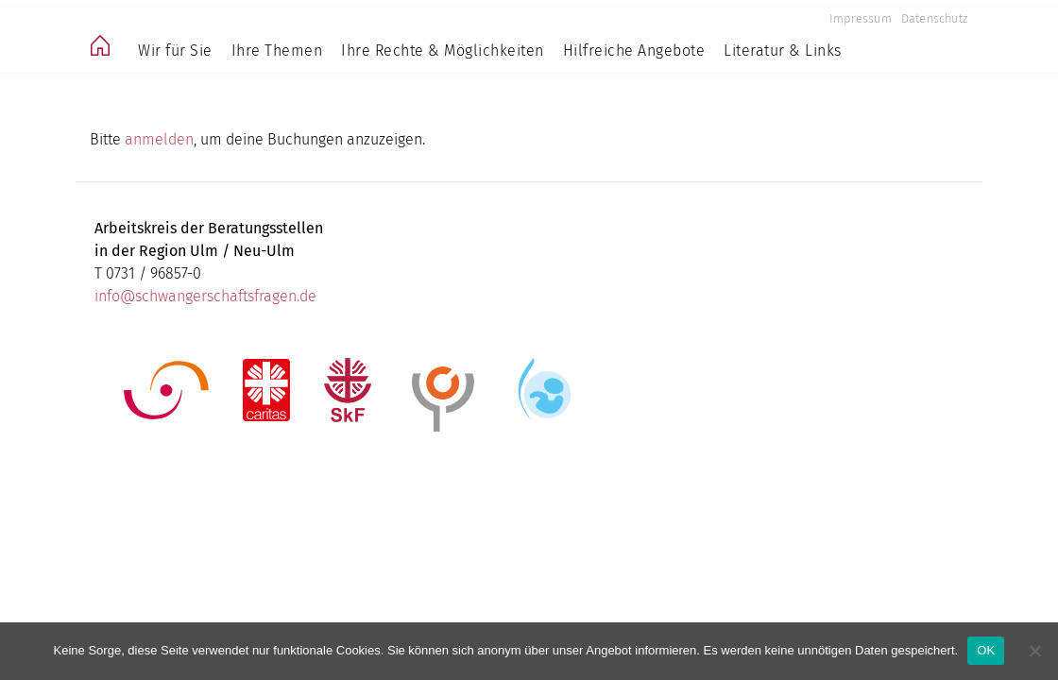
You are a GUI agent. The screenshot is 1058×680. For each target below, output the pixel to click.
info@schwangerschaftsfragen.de (205, 296)
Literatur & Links (783, 51)
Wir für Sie (175, 51)
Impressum (860, 18)
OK (986, 650)
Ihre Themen (277, 51)
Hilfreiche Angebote (634, 51)
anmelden (159, 139)
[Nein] (1034, 650)
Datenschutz (934, 18)
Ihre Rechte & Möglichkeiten (442, 51)
